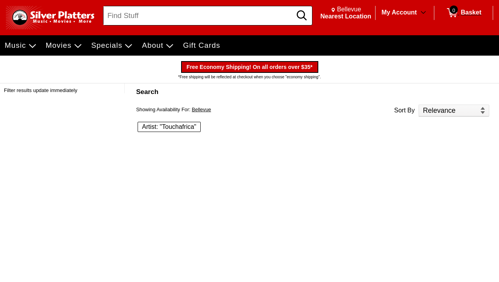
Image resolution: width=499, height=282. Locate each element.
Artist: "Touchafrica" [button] (169, 126)
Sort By (404, 110)
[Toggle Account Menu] (423, 13)
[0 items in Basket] (463, 13)
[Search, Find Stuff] (198, 15)
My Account (399, 12)
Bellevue (201, 109)
